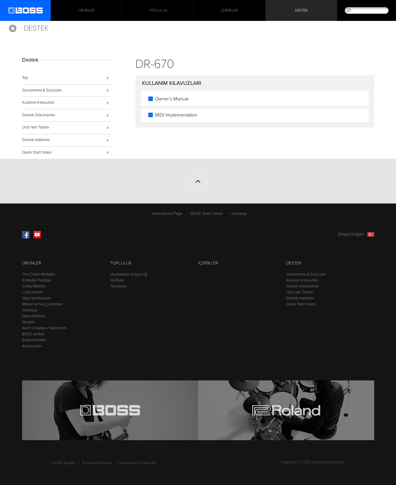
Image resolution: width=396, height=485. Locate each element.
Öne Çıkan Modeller (38, 274)
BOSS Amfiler (33, 334)
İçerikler (229, 10)
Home (13, 28)
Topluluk (158, 10)
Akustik (28, 322)
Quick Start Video (36, 152)
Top (25, 77)
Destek (301, 10)
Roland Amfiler (34, 340)
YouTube (117, 280)
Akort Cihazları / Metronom (44, 328)
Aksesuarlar (32, 346)
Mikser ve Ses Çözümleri (42, 304)
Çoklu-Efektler (34, 286)
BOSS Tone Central (207, 213)
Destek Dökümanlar (38, 115)
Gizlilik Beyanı (63, 462)
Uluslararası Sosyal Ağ (128, 274)
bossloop (239, 213)
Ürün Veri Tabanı (35, 127)
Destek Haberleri (36, 139)
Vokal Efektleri (34, 316)
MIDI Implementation (176, 115)
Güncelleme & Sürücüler (42, 90)
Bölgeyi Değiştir (356, 234)
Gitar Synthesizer (36, 298)
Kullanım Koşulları (97, 462)
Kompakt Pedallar (36, 280)
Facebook (118, 286)
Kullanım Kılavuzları (38, 102)
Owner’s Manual (171, 99)
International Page (167, 213)
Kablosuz (29, 310)
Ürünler (31, 263)
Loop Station (32, 292)
